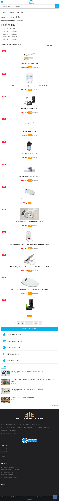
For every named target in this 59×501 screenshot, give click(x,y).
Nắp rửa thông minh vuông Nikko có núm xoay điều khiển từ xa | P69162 (29, 266)
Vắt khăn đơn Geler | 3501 (29, 131)
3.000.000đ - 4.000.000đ (10, 37)
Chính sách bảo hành (7, 474)
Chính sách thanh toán (7, 467)
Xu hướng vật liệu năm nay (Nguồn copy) (22, 397)
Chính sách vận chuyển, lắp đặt (10, 469)
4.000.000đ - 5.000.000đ (10, 39)
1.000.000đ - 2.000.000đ (10, 31)
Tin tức (3, 456)
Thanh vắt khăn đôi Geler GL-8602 (29, 63)
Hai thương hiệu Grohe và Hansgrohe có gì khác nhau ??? (27, 371)
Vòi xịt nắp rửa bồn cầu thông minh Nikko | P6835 (29, 221)
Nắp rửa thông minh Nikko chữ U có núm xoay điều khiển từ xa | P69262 (29, 244)
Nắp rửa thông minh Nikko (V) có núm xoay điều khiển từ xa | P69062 (29, 289)
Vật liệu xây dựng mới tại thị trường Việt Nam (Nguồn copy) (27, 389)
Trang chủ (4, 449)
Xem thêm (55, 405)
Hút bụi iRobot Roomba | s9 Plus (29, 108)
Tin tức (3, 366)
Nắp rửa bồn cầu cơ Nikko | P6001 (29, 199)
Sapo (31, 499)
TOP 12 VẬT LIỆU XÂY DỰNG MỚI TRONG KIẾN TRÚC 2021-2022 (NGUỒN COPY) (32, 380)
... (31, 323)
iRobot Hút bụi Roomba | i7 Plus (29, 312)
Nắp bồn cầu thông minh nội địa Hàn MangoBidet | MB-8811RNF (29, 86)
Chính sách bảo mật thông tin (9, 477)
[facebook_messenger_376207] (55, 497)
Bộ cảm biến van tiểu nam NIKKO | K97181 (29, 176)
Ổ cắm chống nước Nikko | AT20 (29, 153)
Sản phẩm (4, 451)
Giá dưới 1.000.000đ (9, 29)
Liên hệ (3, 454)
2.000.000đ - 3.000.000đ (10, 34)
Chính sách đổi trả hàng (7, 472)
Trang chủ (5, 12)
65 (36, 323)
